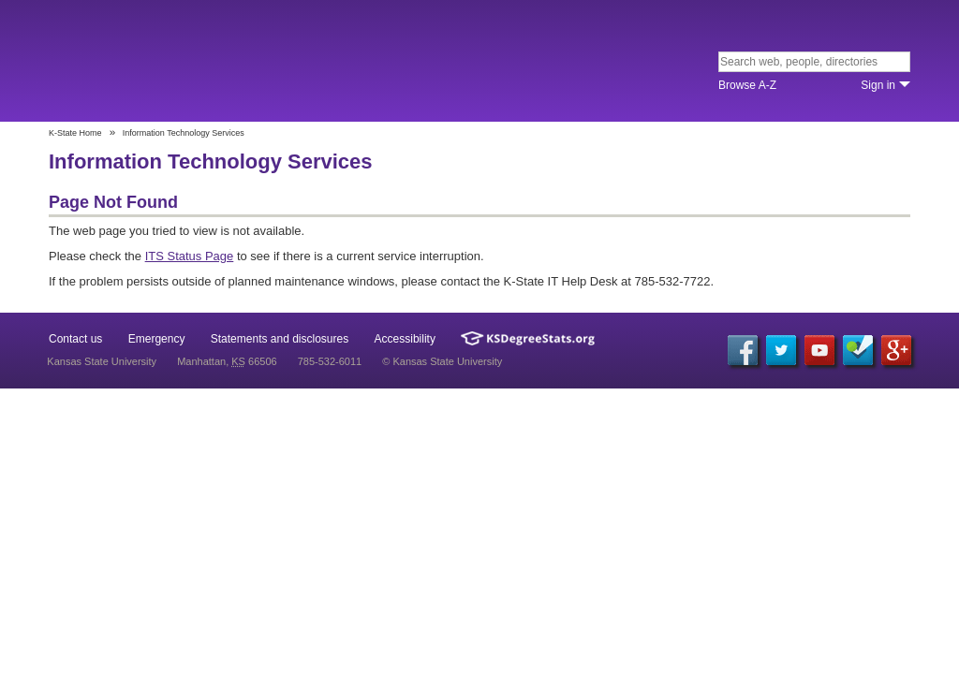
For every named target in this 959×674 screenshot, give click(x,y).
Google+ (896, 350)
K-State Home (75, 133)
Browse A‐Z (747, 85)
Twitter (781, 350)
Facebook (743, 350)
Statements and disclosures (279, 338)
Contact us (75, 338)
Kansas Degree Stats (528, 338)
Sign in (878, 85)
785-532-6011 (330, 361)
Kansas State (182, 62)
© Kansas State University (442, 361)
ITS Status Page (189, 256)
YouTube (819, 350)
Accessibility (405, 338)
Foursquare (858, 350)
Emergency (156, 338)
